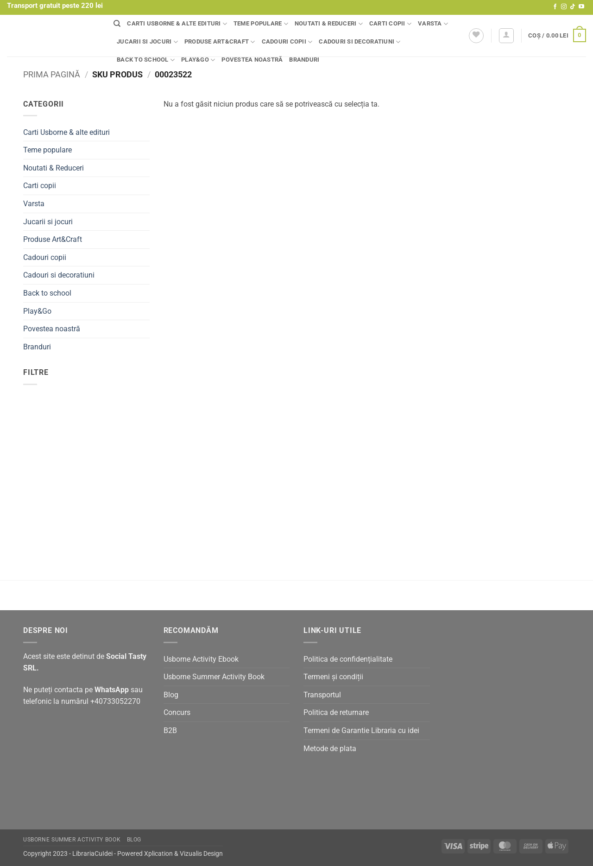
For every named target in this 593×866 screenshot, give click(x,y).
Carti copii (390, 23)
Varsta (433, 23)
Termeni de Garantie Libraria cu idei (361, 730)
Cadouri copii (287, 42)
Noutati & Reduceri (329, 23)
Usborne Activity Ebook (201, 659)
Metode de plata (329, 748)
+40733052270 (115, 701)
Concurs (177, 712)
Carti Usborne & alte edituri (177, 23)
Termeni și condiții (333, 676)
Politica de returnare (336, 712)
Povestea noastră (252, 59)
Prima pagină (51, 74)
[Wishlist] (476, 35)
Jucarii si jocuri (147, 42)
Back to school (146, 60)
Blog (171, 694)
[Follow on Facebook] (555, 7)
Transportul (322, 694)
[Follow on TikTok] (572, 7)
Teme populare (260, 23)
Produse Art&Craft (219, 42)
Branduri (304, 59)
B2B (170, 730)
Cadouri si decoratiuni (359, 42)
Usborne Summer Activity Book (214, 676)
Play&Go (198, 60)
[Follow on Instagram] (564, 7)
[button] (506, 35)
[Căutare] (117, 23)
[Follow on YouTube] (581, 7)
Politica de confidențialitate (347, 659)
